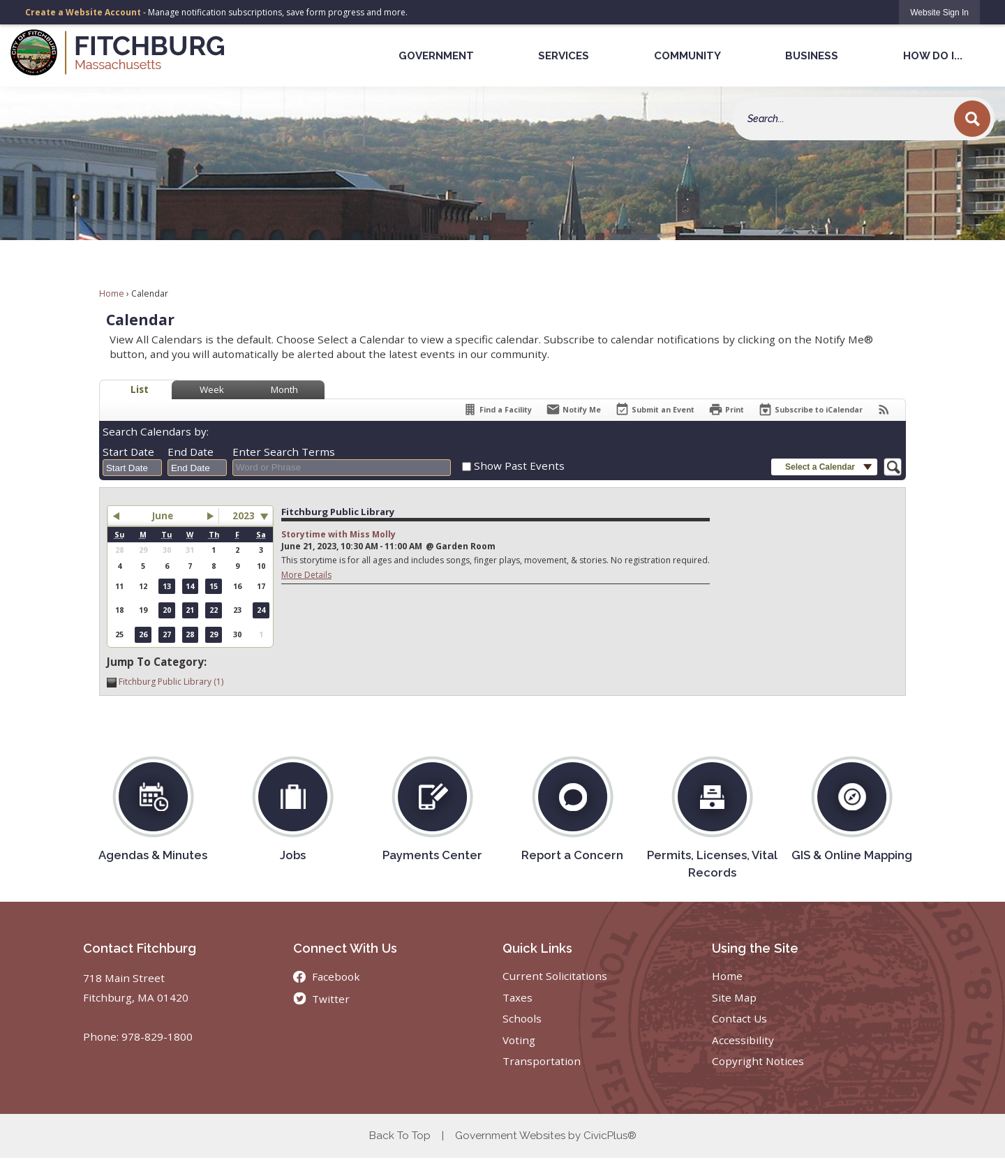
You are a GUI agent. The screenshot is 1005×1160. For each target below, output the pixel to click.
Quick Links (537, 948)
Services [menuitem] (563, 56)
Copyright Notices (758, 1061)
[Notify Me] (573, 409)
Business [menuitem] (811, 56)
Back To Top (400, 1135)
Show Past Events (519, 466)
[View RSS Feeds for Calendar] (884, 409)
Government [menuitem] (436, 56)
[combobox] (132, 467)
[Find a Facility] (497, 409)
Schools (522, 1018)
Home (111, 293)
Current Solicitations (554, 976)
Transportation (541, 1061)
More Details (306, 575)
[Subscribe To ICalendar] (810, 409)
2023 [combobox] (243, 516)
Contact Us (739, 1018)
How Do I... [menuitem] (932, 56)
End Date (191, 452)
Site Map (734, 997)
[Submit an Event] (654, 410)
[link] (939, 12)
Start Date (128, 452)
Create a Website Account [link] (83, 12)
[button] (972, 118)
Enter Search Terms (283, 452)
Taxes (517, 997)
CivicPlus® (609, 1135)
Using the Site (755, 948)
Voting (518, 1040)
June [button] (162, 516)
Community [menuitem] (687, 56)
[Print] (726, 409)
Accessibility (743, 1040)
